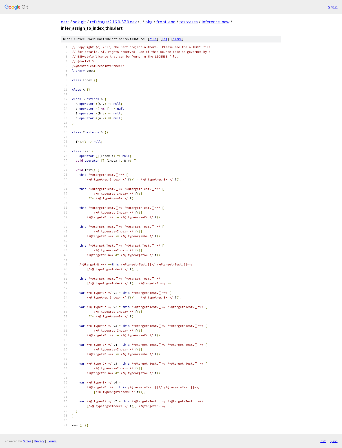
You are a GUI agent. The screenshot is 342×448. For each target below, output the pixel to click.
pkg (149, 22)
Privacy (39, 441)
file (153, 39)
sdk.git (79, 22)
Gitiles (27, 441)
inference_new (215, 22)
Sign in (333, 7)
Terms (52, 441)
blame (177, 39)
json (334, 441)
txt (323, 441)
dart (65, 22)
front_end (165, 22)
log (164, 39)
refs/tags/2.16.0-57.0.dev (113, 22)
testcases (188, 22)
